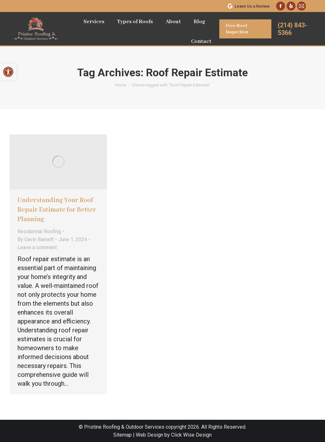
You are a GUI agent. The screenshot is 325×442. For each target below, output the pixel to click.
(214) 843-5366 (292, 29)
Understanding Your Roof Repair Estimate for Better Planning (56, 209)
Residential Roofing (39, 231)
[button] (8, 72)
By (35, 239)
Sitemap (122, 435)
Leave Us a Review (248, 6)
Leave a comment (37, 247)
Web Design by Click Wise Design (174, 435)
